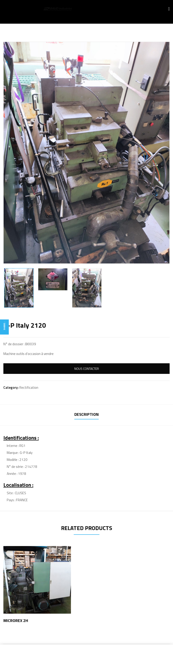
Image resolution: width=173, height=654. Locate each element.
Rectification (28, 387)
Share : (4, 326)
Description (86, 414)
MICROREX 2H (15, 620)
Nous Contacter (86, 368)
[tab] (86, 415)
